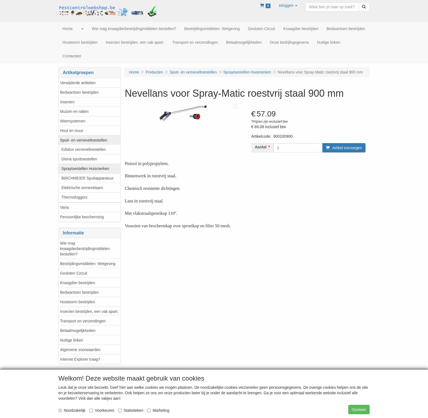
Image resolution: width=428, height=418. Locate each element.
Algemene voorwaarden (80, 350)
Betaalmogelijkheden (78, 330)
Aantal (261, 147)
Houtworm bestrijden (77, 302)
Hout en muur (71, 130)
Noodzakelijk (71, 410)
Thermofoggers (74, 197)
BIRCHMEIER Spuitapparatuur (87, 178)
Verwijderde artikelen (78, 83)
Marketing (158, 410)
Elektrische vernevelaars (82, 188)
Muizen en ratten (74, 111)
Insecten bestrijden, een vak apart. (89, 311)
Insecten (67, 102)
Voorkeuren (101, 410)
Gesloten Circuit (73, 273)
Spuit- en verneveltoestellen (83, 140)
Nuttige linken (71, 340)
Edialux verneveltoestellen (83, 149)
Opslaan (359, 409)
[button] (288, 5)
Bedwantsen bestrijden (79, 92)
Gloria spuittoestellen (79, 159)
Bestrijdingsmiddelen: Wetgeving (87, 263)
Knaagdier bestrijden (77, 283)
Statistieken (130, 410)
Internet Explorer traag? (80, 359)
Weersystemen (72, 121)
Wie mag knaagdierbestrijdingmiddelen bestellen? (85, 248)
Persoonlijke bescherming (82, 217)
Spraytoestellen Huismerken (85, 168)
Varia (64, 207)
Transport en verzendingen (83, 321)
